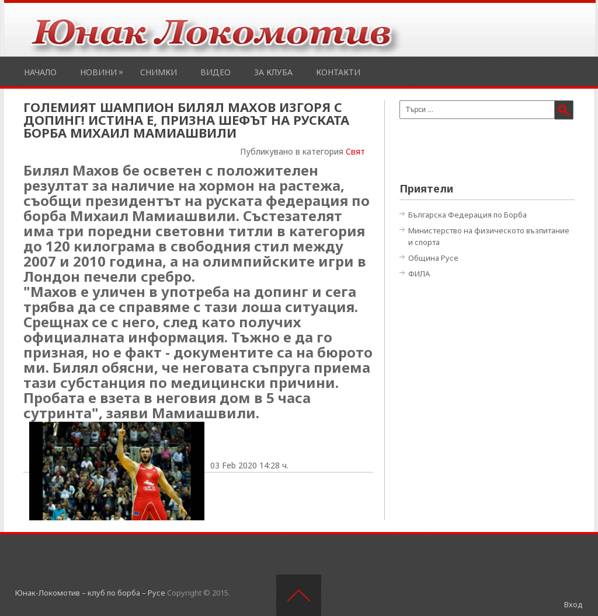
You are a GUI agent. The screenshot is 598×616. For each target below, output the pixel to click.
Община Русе (433, 258)
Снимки (158, 72)
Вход (573, 604)
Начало (40, 72)
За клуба (273, 72)
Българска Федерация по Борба (467, 214)
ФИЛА (419, 273)
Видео (215, 72)
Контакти (338, 72)
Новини (98, 72)
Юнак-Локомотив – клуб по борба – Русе (90, 592)
